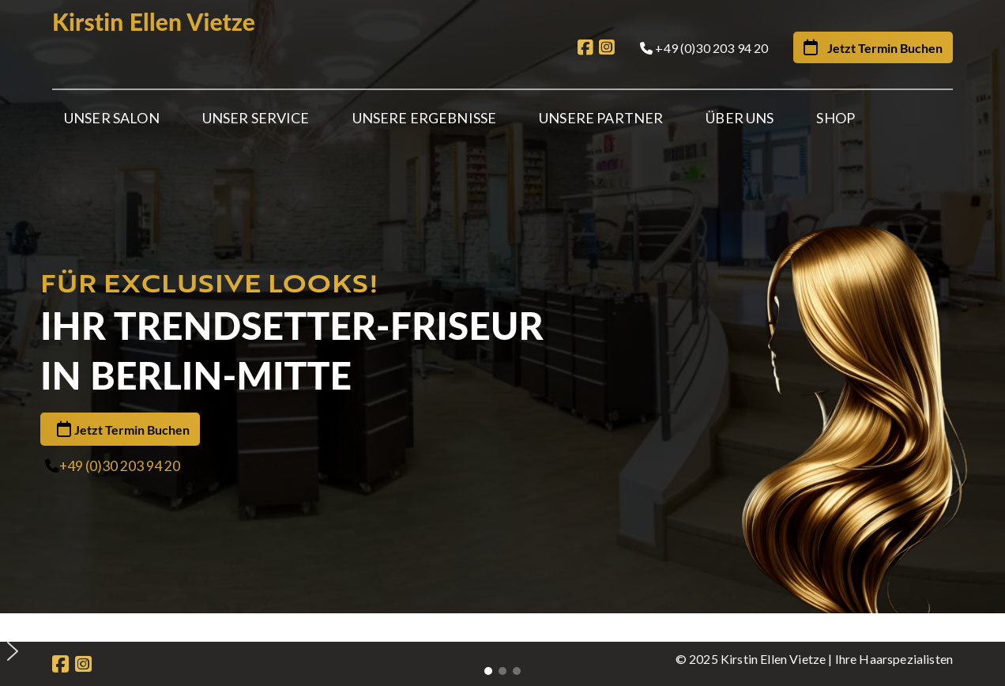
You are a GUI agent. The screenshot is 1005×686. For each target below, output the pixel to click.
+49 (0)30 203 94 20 (119, 407)
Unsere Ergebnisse (424, 117)
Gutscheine (444, 585)
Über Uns (740, 117)
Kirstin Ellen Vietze (153, 21)
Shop (835, 117)
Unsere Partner (601, 117)
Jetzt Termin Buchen (132, 371)
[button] (508, 509)
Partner (271, 585)
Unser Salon (112, 117)
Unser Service (256, 117)
